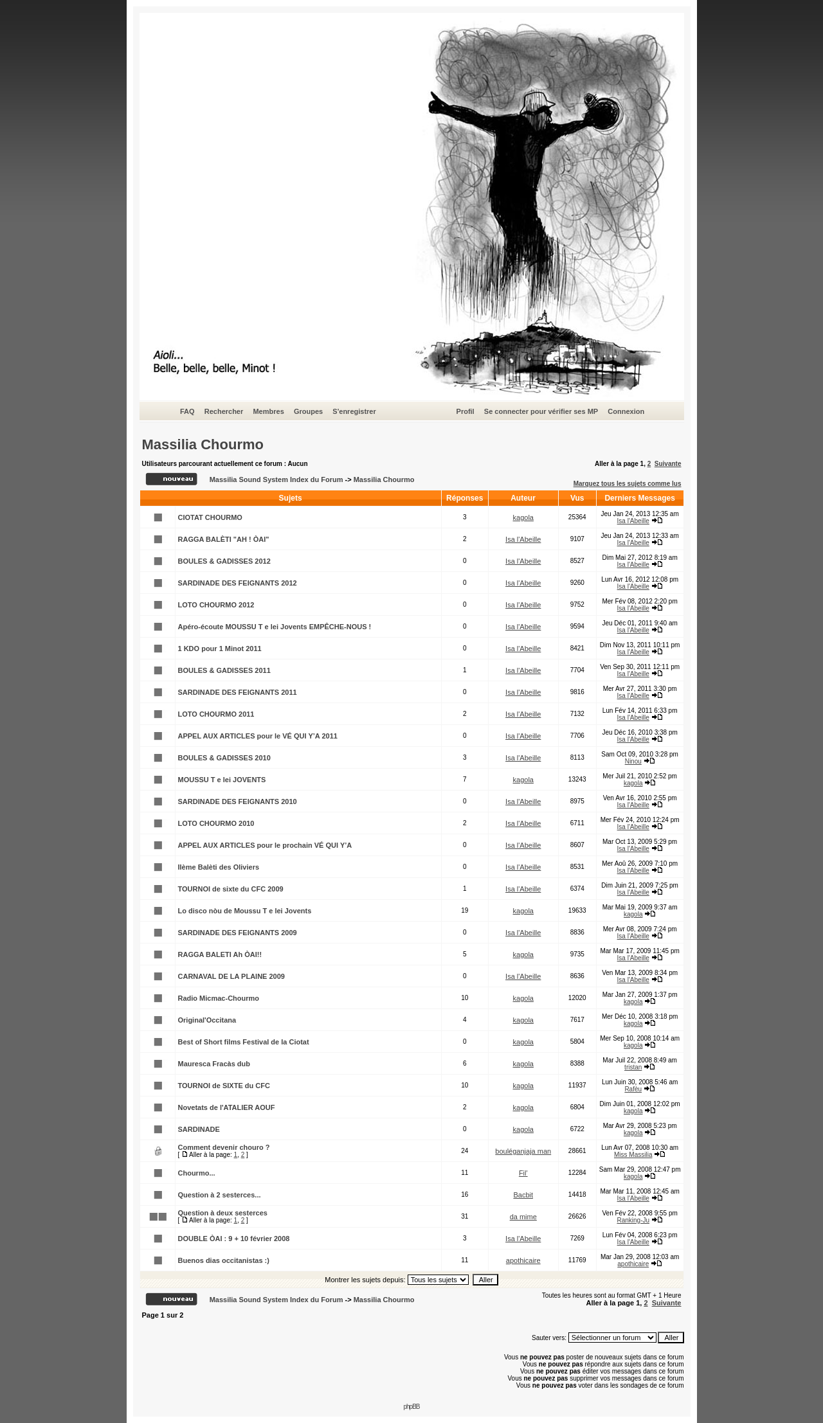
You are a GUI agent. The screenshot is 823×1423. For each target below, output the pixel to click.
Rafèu (633, 1089)
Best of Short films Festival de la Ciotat (243, 1042)
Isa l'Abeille (633, 520)
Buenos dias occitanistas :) (223, 1260)
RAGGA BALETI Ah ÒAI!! (220, 954)
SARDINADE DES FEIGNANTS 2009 (237, 932)
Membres (268, 411)
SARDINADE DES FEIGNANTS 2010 (237, 801)
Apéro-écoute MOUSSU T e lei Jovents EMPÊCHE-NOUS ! (275, 627)
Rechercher (224, 411)
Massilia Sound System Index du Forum (276, 479)
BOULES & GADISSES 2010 (224, 758)
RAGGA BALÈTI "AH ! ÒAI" (223, 539)
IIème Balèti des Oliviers (219, 867)
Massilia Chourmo (203, 444)
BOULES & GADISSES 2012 (224, 561)
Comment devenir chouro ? (224, 1147)
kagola (523, 517)
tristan (633, 1067)
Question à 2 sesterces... (219, 1195)
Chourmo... (196, 1173)
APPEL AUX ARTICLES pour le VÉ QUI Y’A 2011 (258, 736)
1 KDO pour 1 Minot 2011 (220, 648)
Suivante (668, 463)
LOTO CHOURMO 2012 (216, 605)
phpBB (411, 1406)
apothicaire (523, 1260)
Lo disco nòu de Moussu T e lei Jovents (245, 911)
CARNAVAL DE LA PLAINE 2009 (231, 976)
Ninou (633, 761)
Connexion (626, 411)
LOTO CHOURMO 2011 (216, 714)
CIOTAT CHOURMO (210, 517)
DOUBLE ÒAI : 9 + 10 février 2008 (234, 1238)
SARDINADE (199, 1129)
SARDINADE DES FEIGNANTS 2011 (237, 692)
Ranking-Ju (633, 1220)
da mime (523, 1217)
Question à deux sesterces (222, 1213)
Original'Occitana (207, 1020)
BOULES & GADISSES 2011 (224, 670)
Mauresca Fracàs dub (214, 1064)
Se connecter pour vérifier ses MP (541, 411)
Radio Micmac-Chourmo (219, 998)
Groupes (308, 411)
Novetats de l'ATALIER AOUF (226, 1107)
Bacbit (523, 1195)
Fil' (523, 1173)
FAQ (187, 411)
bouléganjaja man (523, 1151)
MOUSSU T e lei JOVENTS (222, 779)
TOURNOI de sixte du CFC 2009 (231, 889)
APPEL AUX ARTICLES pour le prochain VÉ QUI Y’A (265, 845)
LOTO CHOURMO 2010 (216, 823)
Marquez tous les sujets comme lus (628, 483)
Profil (466, 411)
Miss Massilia (633, 1154)
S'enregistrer (353, 411)
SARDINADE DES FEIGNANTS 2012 (237, 583)
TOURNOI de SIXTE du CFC (224, 1085)
